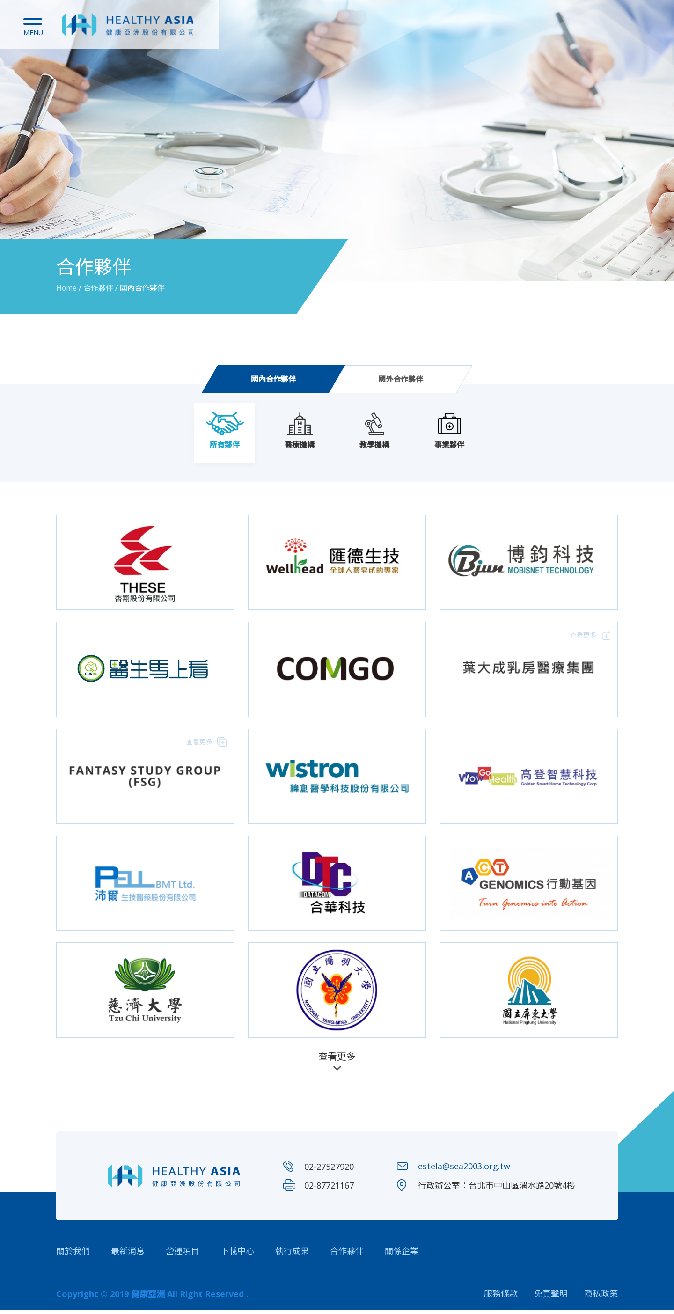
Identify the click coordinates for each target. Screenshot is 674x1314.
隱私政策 (601, 1297)
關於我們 (73, 1254)
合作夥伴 (347, 1254)
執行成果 (292, 1254)
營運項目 (182, 1254)
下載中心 (237, 1254)
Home (66, 288)
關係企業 (401, 1254)
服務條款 (501, 1297)
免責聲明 (551, 1297)
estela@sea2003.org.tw (464, 1170)
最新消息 (128, 1254)
